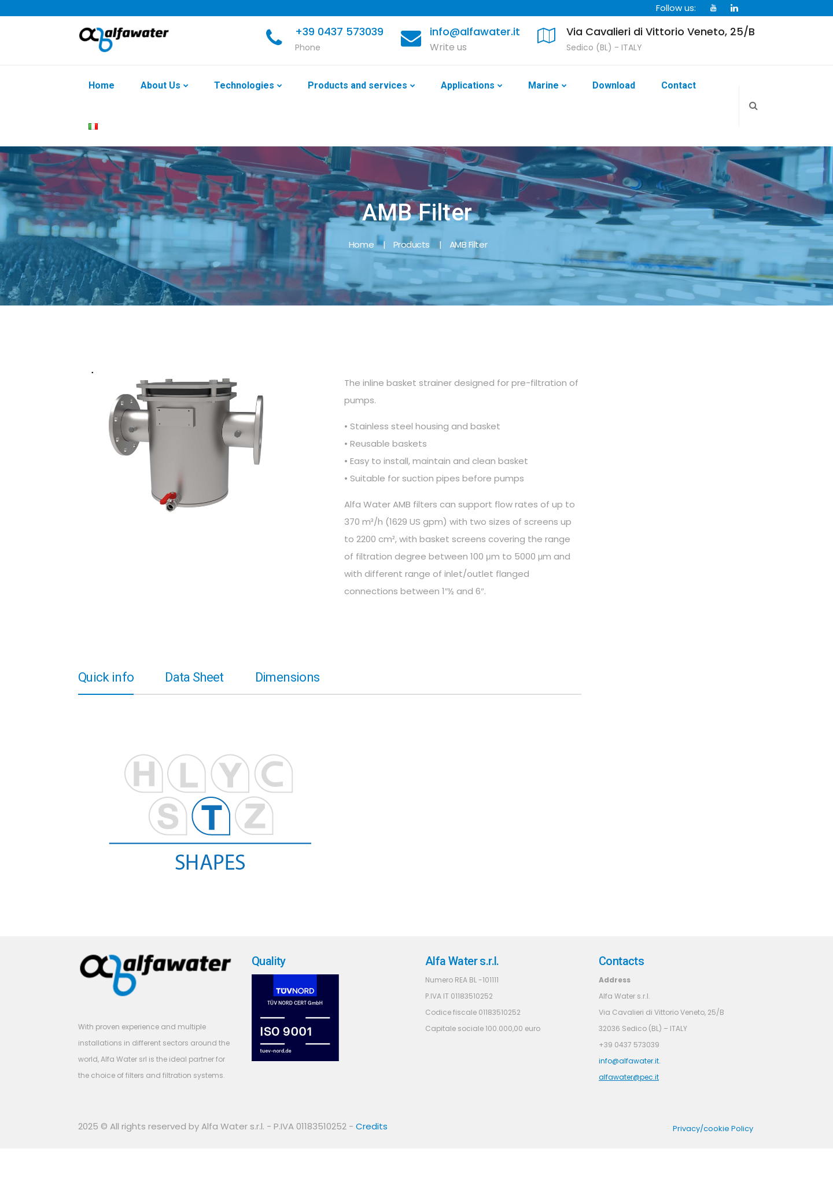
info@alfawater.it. (630, 1061)
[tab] (106, 682)
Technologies (244, 85)
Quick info (106, 677)
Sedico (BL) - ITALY (604, 47)
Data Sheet (194, 677)
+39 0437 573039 (339, 31)
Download (613, 85)
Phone (307, 47)
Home (102, 85)
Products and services (357, 85)
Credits (372, 1126)
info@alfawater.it (475, 31)
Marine (543, 85)
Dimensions (287, 677)
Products (411, 244)
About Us (160, 85)
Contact (678, 85)
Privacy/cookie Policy (713, 1128)
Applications (468, 85)
